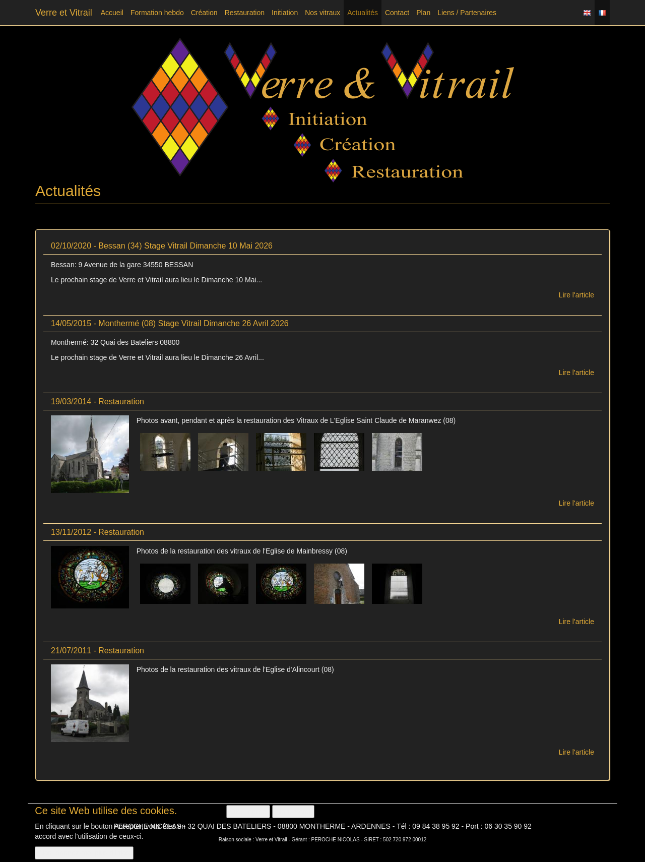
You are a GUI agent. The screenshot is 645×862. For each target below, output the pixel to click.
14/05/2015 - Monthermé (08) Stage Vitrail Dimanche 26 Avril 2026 (170, 323)
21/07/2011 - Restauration (97, 650)
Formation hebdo (157, 13)
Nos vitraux (322, 13)
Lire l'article (576, 295)
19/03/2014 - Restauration (97, 401)
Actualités (362, 13)
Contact (397, 13)
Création (204, 13)
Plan (423, 13)
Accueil (112, 13)
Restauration (245, 13)
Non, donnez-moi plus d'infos (84, 854)
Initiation (285, 13)
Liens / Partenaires (466, 13)
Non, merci (293, 813)
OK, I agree (248, 813)
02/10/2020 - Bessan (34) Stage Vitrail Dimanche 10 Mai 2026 (162, 245)
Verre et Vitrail (63, 13)
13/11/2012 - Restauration (97, 532)
